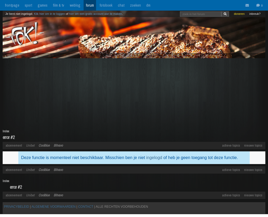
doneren (239, 13)
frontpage (12, 5)
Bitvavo (58, 145)
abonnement (14, 145)
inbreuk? (255, 13)
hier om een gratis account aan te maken (95, 13)
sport (28, 5)
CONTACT (85, 207)
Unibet (30, 145)
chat (121, 5)
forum (90, 5)
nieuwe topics (253, 145)
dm (148, 5)
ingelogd (154, 157)
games (42, 5)
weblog (75, 5)
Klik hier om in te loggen (49, 13)
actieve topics (231, 145)
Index (6, 131)
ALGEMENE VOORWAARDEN (54, 207)
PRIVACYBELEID (16, 207)
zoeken (135, 5)
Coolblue (44, 145)
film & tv (58, 5)
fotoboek (106, 5)
